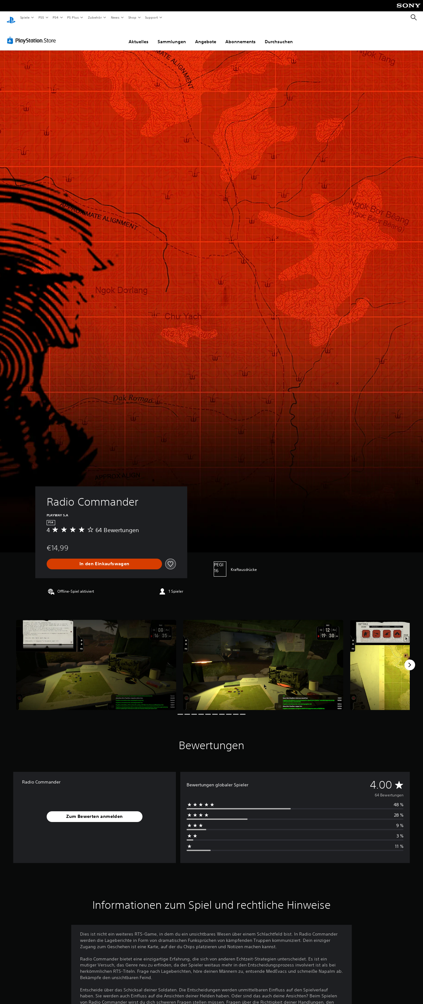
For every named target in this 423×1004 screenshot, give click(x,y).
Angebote (205, 35)
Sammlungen (172, 35)
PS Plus (73, 17)
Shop (132, 17)
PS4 (56, 17)
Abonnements (240, 35)
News (115, 17)
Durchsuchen (279, 35)
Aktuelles (138, 35)
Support (151, 17)
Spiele (25, 17)
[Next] (409, 659)
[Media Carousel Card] (96, 659)
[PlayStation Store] (33, 34)
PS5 (41, 17)
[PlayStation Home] (11, 17)
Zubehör (95, 17)
